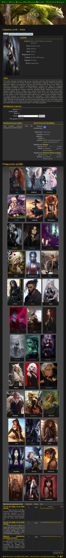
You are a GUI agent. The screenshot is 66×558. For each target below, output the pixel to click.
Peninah (15, 415)
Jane (17, 192)
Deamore (32, 248)
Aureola (34, 220)
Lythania (17, 360)
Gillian (15, 304)
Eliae (16, 276)
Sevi (16, 443)
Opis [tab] (18, 34)
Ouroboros (48, 387)
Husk (32, 304)
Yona (15, 499)
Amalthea (49, 192)
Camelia (14, 248)
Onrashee (32, 387)
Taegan (33, 443)
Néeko (16, 387)
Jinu (18, 332)
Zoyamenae (48, 499)
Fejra (49, 276)
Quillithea (33, 415)
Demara (45, 145)
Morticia (48, 360)
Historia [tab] (30, 34)
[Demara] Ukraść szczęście (52, 153)
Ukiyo (49, 443)
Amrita (16, 220)
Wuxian (34, 471)
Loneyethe (49, 332)
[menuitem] (12, 2)
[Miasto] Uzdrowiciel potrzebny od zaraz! (13, 537)
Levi (34, 332)
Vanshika (16, 471)
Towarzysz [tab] (23, 34)
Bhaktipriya (51, 220)
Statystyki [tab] (12, 34)
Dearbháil (50, 248)
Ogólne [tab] (6, 34)
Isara (50, 304)
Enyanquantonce (33, 276)
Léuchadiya (32, 360)
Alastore (34, 192)
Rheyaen (51, 415)
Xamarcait (51, 471)
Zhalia (31, 499)
